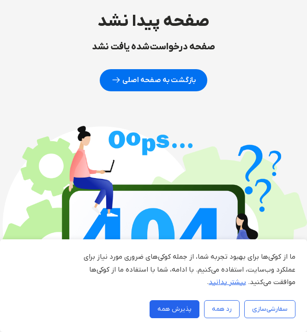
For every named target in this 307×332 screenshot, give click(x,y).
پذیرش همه (174, 309)
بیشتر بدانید (227, 282)
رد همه (222, 309)
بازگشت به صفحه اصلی (153, 80)
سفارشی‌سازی (270, 309)
